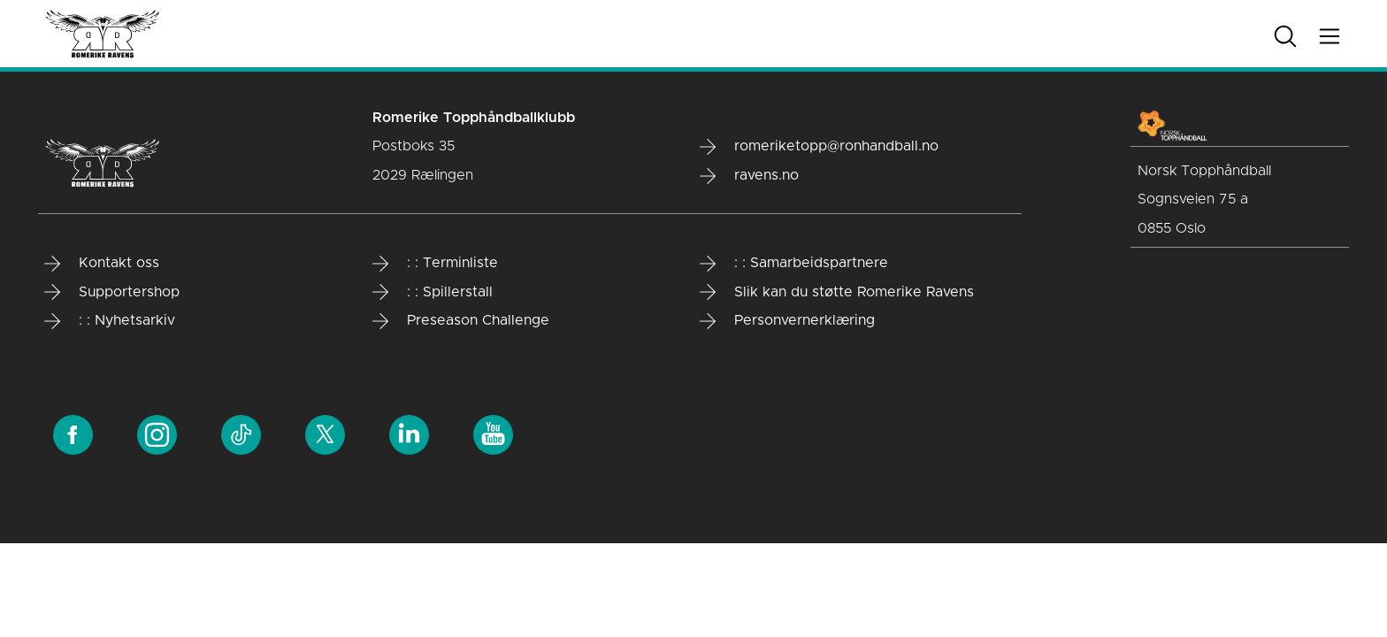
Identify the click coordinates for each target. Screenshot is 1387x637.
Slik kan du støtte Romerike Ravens (837, 292)
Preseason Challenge (460, 321)
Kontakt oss (101, 264)
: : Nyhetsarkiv (109, 321)
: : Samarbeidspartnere (794, 264)
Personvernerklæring (787, 321)
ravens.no (749, 176)
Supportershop (112, 292)
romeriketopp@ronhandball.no (819, 147)
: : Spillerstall (432, 292)
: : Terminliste (435, 264)
